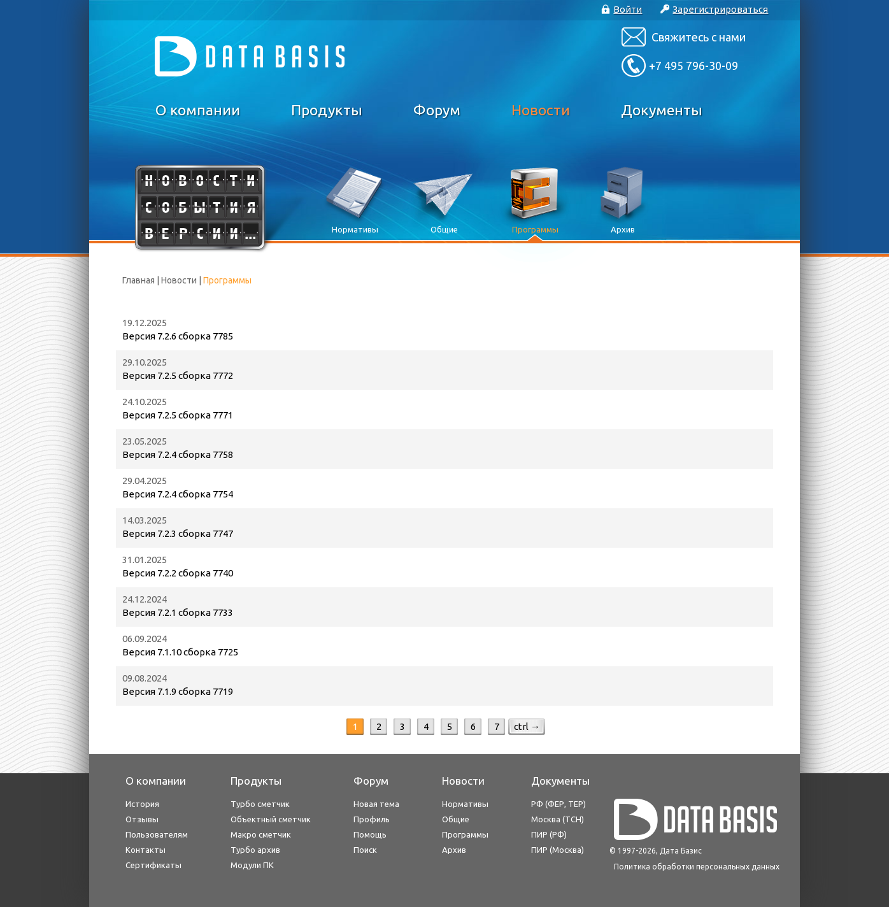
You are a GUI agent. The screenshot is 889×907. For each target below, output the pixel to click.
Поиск (365, 849)
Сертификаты (153, 865)
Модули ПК (252, 865)
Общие (455, 819)
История (142, 803)
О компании (197, 110)
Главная (138, 280)
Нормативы (465, 803)
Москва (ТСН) (557, 819)
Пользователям (156, 834)
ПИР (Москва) (557, 849)
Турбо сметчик (260, 803)
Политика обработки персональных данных (696, 866)
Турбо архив (255, 849)
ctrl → (527, 726)
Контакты (145, 849)
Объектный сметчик (271, 819)
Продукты (326, 110)
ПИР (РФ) (549, 834)
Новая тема (376, 803)
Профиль (371, 819)
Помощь (370, 834)
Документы (661, 110)
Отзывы (142, 819)
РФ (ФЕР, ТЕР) (558, 803)
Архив (454, 849)
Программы (465, 834)
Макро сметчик (261, 834)
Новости (540, 110)
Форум (436, 110)
